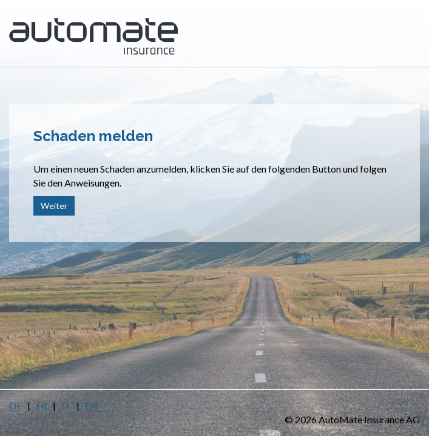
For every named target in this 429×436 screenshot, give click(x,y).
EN (91, 405)
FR (41, 405)
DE (15, 405)
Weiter (54, 205)
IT (66, 405)
